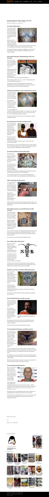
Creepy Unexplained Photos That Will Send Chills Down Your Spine (17, 463)
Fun (31, 1)
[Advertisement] (24, 12)
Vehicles (40, 1)
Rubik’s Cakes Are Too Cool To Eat (39, 475)
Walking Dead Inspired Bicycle (10, 463)
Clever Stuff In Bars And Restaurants (32, 487)
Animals (17, 1)
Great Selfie (31, 462)
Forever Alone (39, 448)
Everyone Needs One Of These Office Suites (10, 488)
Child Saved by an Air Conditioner (10, 475)
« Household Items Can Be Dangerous (11, 449)
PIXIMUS (10, 1)
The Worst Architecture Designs (39, 463)
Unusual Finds (24, 475)
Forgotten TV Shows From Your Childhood (17, 487)
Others (35, 1)
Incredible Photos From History (24, 463)
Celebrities (26, 1)
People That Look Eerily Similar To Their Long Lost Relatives (17, 476)
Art (21, 1)
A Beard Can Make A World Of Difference (32, 475)
